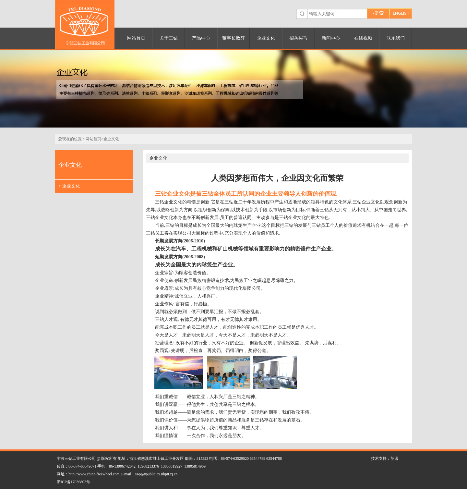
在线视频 (363, 38)
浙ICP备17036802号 (73, 482)
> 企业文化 (69, 186)
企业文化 (266, 38)
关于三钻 (169, 38)
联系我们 (396, 38)
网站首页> (94, 139)
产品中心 (201, 38)
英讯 (394, 458)
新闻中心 (331, 38)
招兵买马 (298, 38)
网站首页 (136, 38)
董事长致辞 (233, 38)
